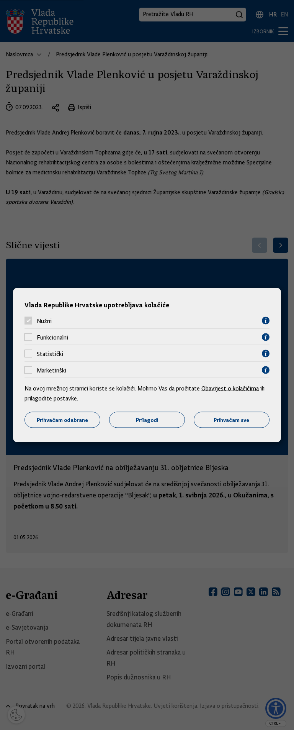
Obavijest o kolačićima (230, 388)
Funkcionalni (52, 337)
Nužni (44, 320)
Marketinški (51, 370)
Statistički (50, 353)
